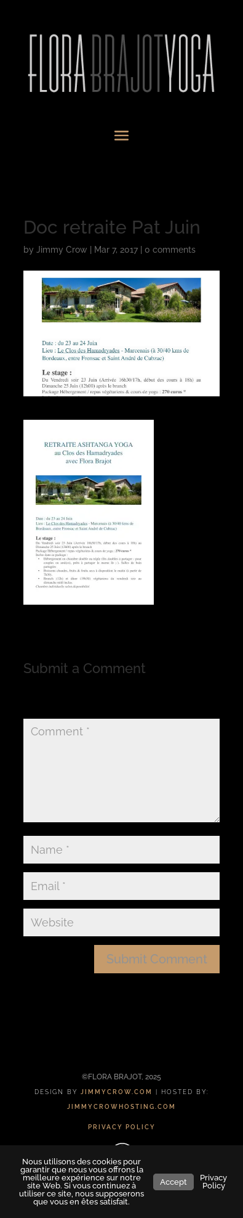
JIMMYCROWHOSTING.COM (121, 1106)
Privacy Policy (213, 1181)
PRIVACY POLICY (122, 1127)
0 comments (170, 250)
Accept (173, 1182)
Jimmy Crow (61, 250)
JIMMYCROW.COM (117, 1092)
